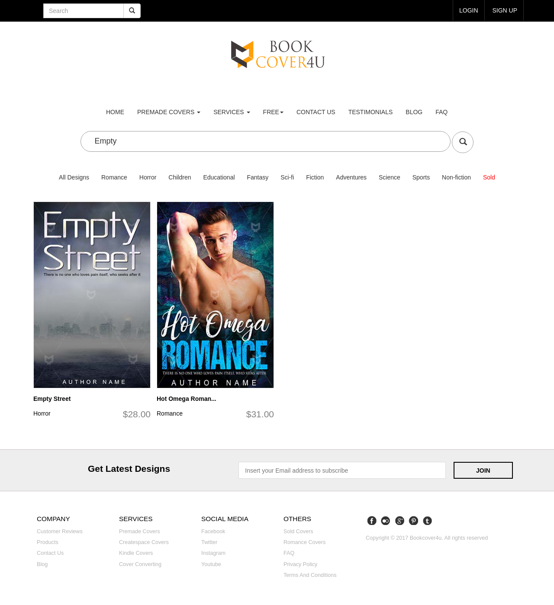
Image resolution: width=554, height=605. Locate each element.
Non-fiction (456, 177)
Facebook (213, 531)
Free (273, 112)
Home (115, 112)
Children (179, 177)
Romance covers (304, 542)
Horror (148, 177)
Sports (421, 177)
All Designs (74, 177)
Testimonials (370, 112)
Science (389, 177)
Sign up (504, 10)
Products (47, 542)
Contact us (315, 112)
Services (231, 112)
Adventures (351, 177)
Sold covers (298, 531)
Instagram (213, 553)
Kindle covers (136, 553)
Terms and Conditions (310, 575)
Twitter (209, 542)
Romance (114, 177)
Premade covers (139, 531)
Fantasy (257, 177)
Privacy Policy (300, 564)
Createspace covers (144, 542)
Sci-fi (287, 177)
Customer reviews (60, 531)
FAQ (441, 112)
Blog (414, 112)
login (468, 10)
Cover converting (140, 564)
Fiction (315, 177)
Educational (219, 177)
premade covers (168, 112)
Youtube (211, 564)
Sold (489, 177)
